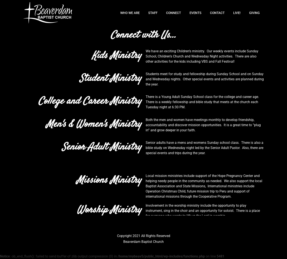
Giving (254, 13)
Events (195, 13)
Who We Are (130, 13)
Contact (217, 13)
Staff (152, 13)
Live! (237, 13)
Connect (173, 13)
